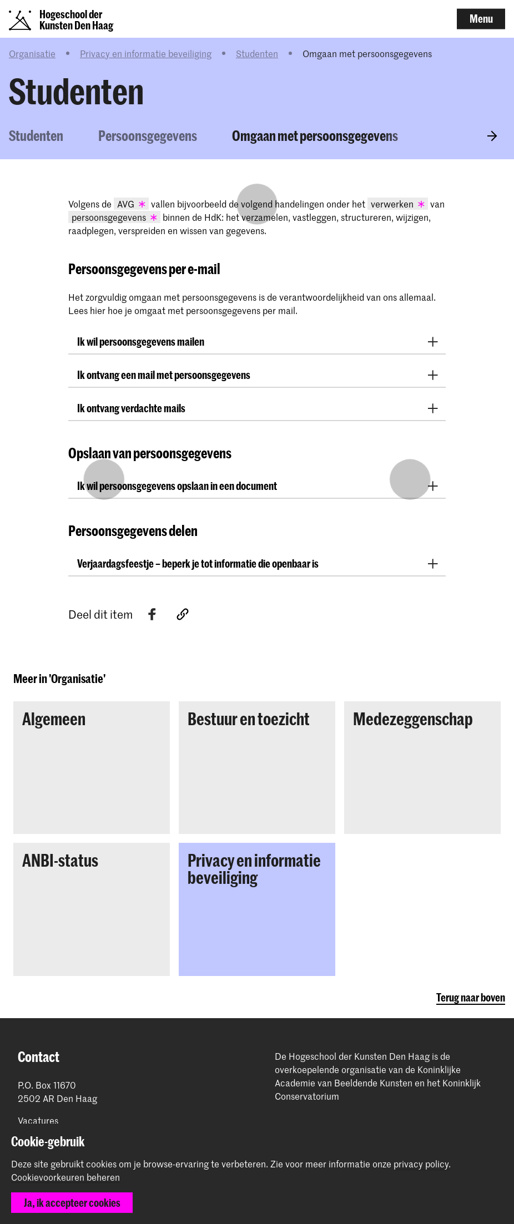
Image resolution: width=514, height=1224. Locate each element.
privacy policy (421, 1163)
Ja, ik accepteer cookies (72, 1202)
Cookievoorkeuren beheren (65, 1177)
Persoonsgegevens (147, 135)
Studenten (257, 53)
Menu (481, 18)
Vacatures (38, 1120)
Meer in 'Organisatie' (59, 678)
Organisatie (32, 53)
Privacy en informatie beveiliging (145, 53)
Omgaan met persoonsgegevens (315, 135)
